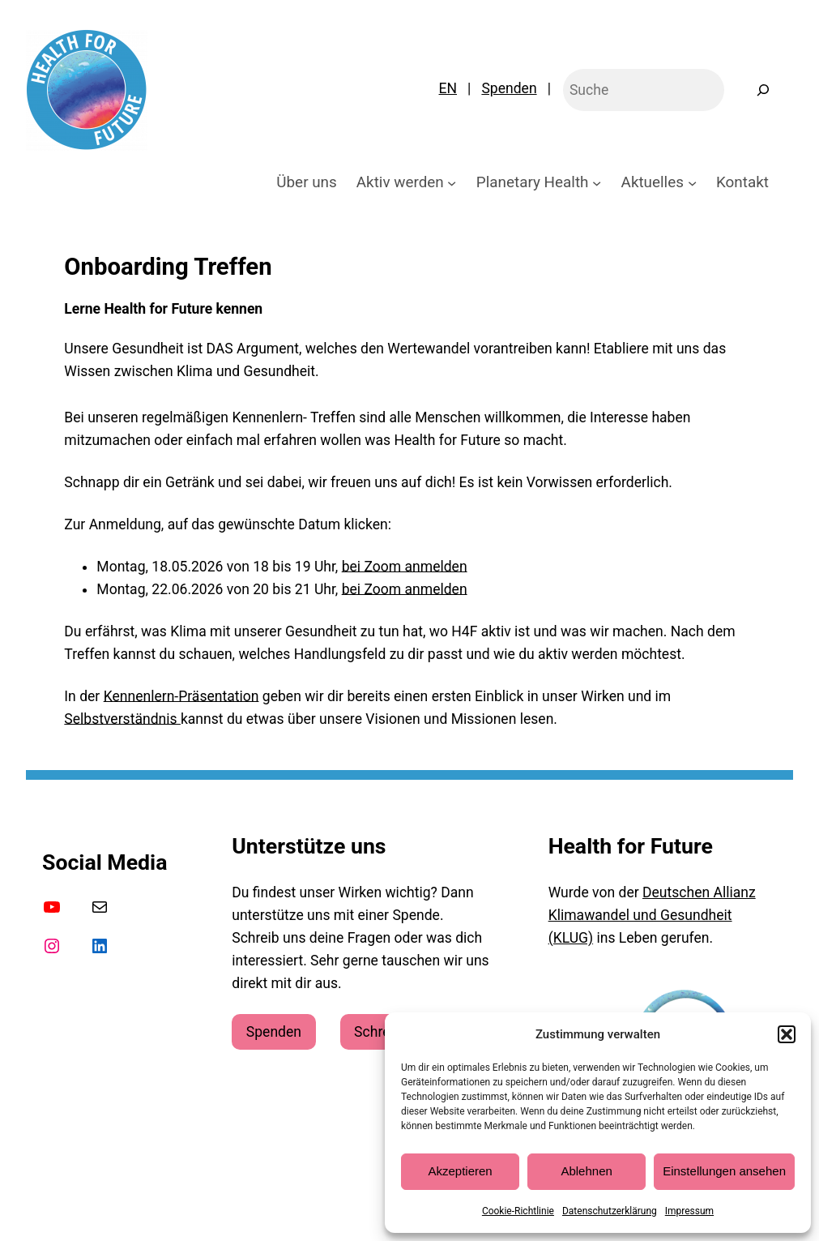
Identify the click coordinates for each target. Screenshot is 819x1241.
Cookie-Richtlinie (518, 1211)
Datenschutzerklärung (609, 1211)
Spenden (508, 88)
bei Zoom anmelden (404, 566)
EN (448, 88)
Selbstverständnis (122, 719)
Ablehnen (586, 1171)
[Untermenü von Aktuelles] (692, 182)
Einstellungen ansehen (724, 1171)
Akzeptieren (460, 1171)
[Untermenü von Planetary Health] (596, 182)
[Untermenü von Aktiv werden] (451, 182)
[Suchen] (762, 89)
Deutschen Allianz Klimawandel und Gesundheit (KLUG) (652, 915)
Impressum (689, 1211)
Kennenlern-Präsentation (181, 696)
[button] (786, 1034)
